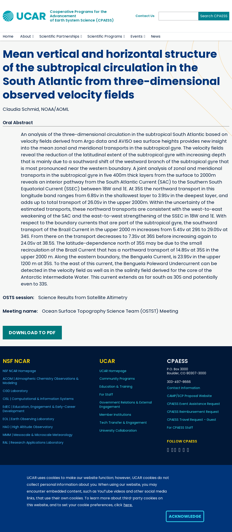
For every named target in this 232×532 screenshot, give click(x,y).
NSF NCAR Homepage (19, 371)
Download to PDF (32, 332)
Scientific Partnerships (59, 36)
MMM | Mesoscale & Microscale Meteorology (37, 435)
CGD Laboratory (15, 391)
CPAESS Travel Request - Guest (191, 419)
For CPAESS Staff (180, 427)
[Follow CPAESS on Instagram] (184, 450)
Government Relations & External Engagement (125, 404)
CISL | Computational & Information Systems (38, 399)
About (25, 36)
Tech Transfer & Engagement (123, 422)
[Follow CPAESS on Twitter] (176, 450)
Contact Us (145, 16)
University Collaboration (118, 430)
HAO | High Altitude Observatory (28, 427)
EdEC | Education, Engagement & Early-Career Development (39, 408)
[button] (33, 36)
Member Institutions (115, 414)
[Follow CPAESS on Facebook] (168, 450)
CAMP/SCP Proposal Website (189, 396)
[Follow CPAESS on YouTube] (188, 450)
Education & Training (115, 386)
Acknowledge (185, 516)
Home (8, 36)
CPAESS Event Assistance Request (193, 403)
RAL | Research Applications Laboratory (33, 442)
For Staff (106, 394)
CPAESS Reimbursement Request (193, 411)
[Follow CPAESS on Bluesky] (172, 450)
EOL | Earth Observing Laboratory (28, 419)
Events (136, 36)
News (155, 36)
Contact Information (183, 388)
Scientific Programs (104, 36)
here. (128, 505)
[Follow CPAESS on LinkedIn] (180, 450)
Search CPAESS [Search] (213, 16)
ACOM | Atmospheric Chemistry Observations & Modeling (41, 380)
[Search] (178, 16)
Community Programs (117, 378)
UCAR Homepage (112, 371)
